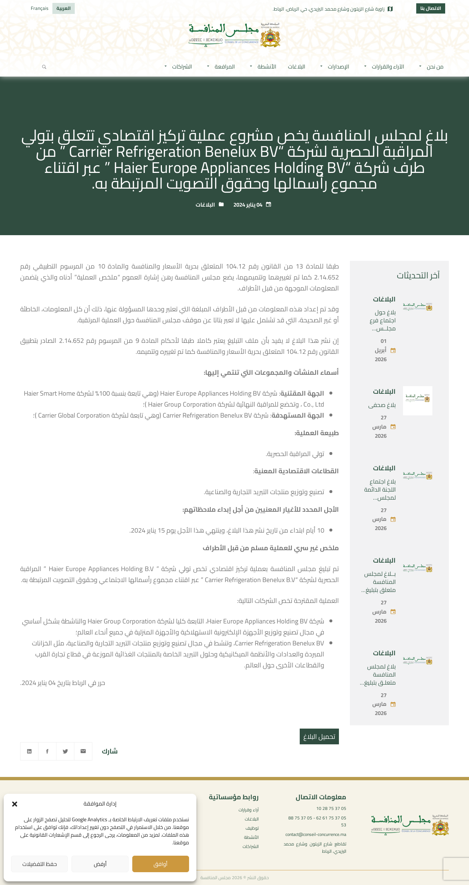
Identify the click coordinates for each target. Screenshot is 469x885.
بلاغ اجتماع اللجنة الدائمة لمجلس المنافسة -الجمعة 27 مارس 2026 (380, 518)
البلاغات (205, 204)
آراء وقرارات (249, 810)
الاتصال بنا (430, 8)
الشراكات (251, 846)
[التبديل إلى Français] (39, 8)
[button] (14, 804)
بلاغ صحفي (382, 421)
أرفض (100, 864)
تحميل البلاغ (319, 736)
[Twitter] (65, 751)
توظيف (252, 828)
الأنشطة (251, 837)
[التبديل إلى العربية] (63, 8)
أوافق (160, 864)
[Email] (83, 751)
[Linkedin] (29, 751)
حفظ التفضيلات (39, 864)
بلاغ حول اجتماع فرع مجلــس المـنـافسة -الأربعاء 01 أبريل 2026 (382, 349)
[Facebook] (47, 751)
